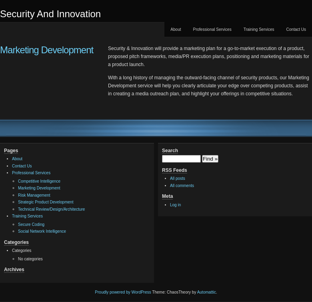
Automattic (206, 292)
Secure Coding (31, 224)
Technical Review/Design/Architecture (51, 209)
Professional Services (212, 29)
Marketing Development (46, 49)
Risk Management (34, 195)
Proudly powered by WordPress (123, 292)
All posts (177, 178)
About (175, 29)
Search (170, 150)
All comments (182, 185)
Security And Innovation (50, 13)
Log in (175, 205)
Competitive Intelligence (39, 181)
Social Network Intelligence (42, 231)
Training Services (259, 29)
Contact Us (296, 29)
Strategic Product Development (45, 202)
